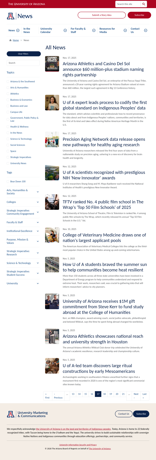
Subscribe (139, 15)
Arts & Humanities (19, 87)
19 (111, 394)
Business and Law (19, 105)
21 (123, 394)
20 (117, 394)
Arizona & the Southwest (22, 81)
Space (13, 151)
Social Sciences (17, 145)
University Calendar (46, 30)
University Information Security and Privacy (78, 445)
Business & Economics (21, 99)
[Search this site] (128, 4)
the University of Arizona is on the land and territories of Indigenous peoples (73, 428)
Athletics (14, 93)
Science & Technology (21, 138)
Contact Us (135, 30)
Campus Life (16, 112)
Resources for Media (107, 30)
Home (16, 40)
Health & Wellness (19, 126)
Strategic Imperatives (20, 157)
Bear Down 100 (18, 181)
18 (104, 394)
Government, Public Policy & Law (24, 119)
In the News (26, 30)
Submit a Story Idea (101, 15)
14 (79, 394)
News (12, 30)
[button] (23, 192)
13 (73, 394)
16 (92, 394)
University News (18, 163)
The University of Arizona (99, 448)
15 (85, 394)
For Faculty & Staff (78, 30)
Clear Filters (28, 53)
